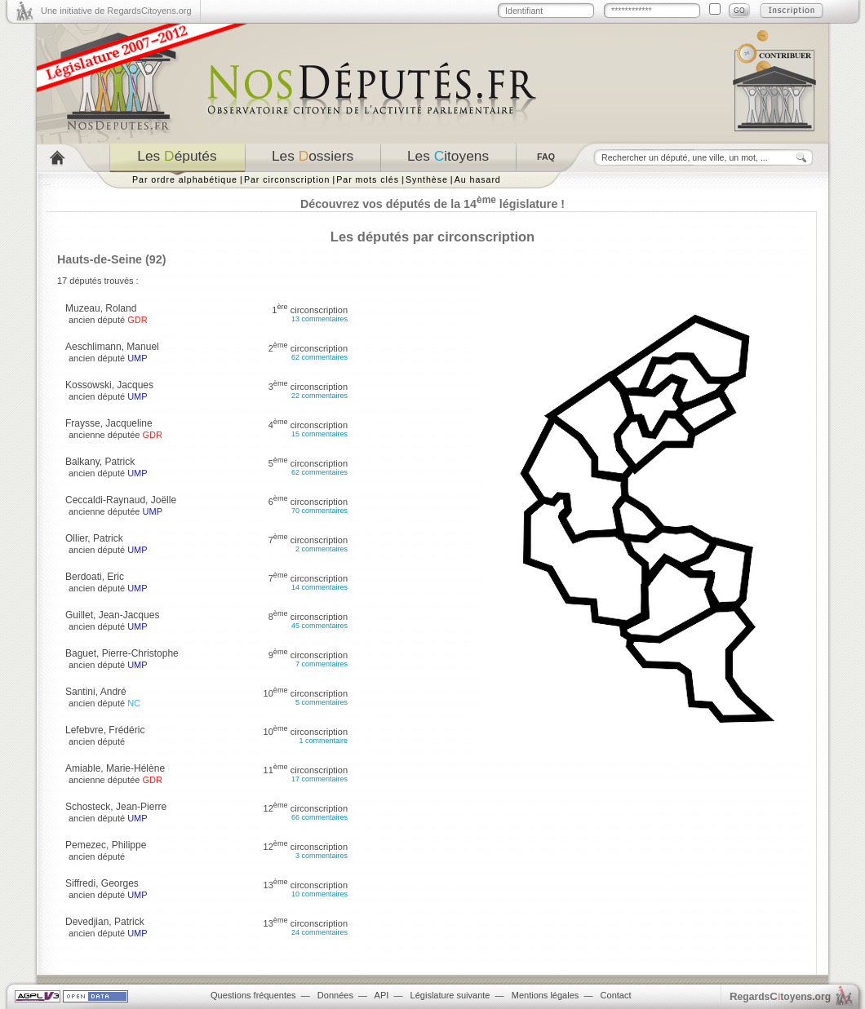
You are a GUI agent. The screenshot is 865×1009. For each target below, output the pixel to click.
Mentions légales (545, 995)
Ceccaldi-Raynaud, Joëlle (120, 500)
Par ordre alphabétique (184, 179)
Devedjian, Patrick (104, 921)
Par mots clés (367, 179)
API (382, 995)
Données (335, 995)
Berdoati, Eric (94, 576)
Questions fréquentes (253, 995)
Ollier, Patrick (94, 538)
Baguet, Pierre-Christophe (122, 653)
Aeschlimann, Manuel (112, 346)
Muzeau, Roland (100, 308)
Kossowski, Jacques (109, 385)
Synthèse (427, 179)
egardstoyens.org (780, 996)
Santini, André (95, 691)
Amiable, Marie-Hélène (115, 768)
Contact (616, 995)
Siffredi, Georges (102, 883)
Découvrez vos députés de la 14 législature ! (432, 203)
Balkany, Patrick (100, 461)
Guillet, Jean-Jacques (112, 615)
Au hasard (478, 179)
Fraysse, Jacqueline (109, 423)
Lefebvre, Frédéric (104, 730)
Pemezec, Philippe (105, 845)
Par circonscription (287, 179)
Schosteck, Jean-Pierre (115, 806)
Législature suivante (450, 995)
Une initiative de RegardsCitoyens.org (116, 10)
